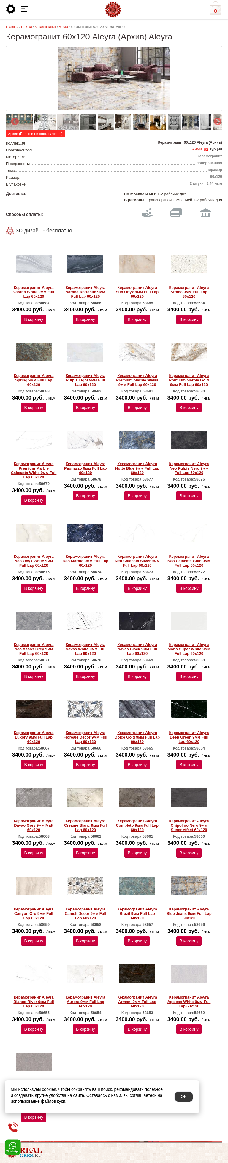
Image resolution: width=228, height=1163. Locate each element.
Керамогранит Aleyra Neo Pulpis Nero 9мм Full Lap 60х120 (189, 468)
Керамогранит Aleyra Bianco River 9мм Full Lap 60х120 (33, 1001)
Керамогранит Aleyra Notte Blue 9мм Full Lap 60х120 (137, 468)
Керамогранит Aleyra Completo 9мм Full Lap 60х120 (137, 825)
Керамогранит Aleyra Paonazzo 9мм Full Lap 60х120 (85, 468)
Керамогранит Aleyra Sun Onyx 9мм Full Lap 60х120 (137, 292)
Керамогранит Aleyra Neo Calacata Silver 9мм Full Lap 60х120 (137, 561)
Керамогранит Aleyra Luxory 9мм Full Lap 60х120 (34, 737)
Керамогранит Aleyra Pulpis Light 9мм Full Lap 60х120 (85, 380)
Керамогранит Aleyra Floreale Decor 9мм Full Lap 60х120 (85, 737)
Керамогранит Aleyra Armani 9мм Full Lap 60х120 (137, 1001)
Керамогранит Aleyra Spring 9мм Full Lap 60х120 (34, 380)
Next (216, 120)
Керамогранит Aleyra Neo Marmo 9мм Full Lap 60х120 (85, 561)
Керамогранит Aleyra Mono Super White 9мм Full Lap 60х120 (188, 649)
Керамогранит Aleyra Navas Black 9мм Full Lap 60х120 (137, 649)
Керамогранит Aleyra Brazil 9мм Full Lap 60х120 (137, 913)
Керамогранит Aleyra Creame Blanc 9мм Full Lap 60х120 (85, 825)
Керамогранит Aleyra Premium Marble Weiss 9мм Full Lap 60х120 (137, 380)
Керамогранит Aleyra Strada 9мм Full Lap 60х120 (189, 292)
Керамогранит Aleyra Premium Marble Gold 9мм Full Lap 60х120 (189, 380)
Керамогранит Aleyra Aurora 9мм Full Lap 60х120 (85, 1001)
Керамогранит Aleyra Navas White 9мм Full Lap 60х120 (85, 649)
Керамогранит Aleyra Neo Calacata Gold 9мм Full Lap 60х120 (188, 561)
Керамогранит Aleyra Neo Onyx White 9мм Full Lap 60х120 (34, 561)
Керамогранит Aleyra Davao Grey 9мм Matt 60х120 (34, 825)
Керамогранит (45, 26)
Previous (13, 120)
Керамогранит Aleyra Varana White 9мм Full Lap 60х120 (33, 292)
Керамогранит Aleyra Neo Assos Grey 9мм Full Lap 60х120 (34, 649)
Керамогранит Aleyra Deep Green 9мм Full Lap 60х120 (189, 737)
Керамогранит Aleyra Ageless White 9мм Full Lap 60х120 (189, 1001)
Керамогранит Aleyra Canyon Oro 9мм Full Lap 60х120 (34, 913)
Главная (12, 26)
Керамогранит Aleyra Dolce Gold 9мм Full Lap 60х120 (137, 737)
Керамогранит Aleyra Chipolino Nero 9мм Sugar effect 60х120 (189, 825)
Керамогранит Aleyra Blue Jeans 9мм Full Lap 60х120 (188, 913)
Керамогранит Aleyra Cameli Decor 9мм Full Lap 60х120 (85, 913)
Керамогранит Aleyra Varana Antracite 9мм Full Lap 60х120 (85, 292)
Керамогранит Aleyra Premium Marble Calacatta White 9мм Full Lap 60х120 (34, 470)
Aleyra (63, 26)
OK (184, 1096)
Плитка (26, 26)
